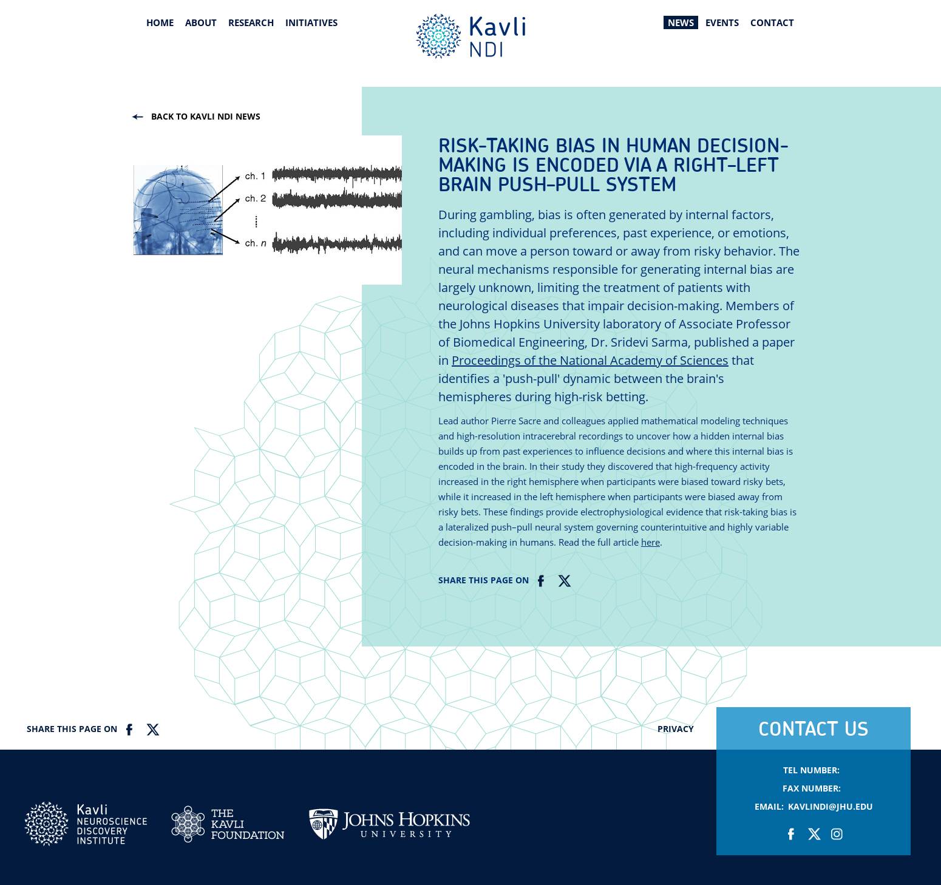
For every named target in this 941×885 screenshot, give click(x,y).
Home (160, 22)
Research (251, 22)
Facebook (541, 581)
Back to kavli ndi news (205, 116)
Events (722, 22)
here (650, 542)
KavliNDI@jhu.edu (830, 806)
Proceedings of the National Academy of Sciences (590, 360)
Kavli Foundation (227, 824)
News (681, 22)
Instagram (836, 834)
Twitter (563, 581)
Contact (772, 22)
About (201, 22)
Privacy (675, 728)
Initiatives (311, 22)
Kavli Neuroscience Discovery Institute (470, 36)
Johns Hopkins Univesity (389, 831)
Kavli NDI (85, 824)
